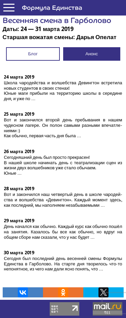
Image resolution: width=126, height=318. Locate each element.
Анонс (91, 53)
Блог (33, 53)
